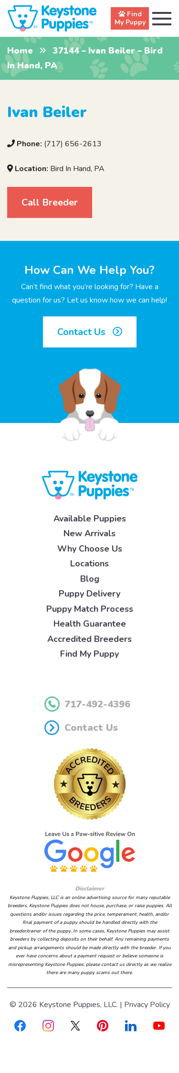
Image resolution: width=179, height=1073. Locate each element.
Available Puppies (89, 518)
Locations (89, 563)
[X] (75, 1025)
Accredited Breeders (89, 639)
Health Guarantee (89, 623)
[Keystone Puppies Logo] (89, 484)
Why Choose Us (89, 548)
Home (20, 50)
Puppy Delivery (89, 593)
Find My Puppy (89, 654)
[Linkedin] (131, 1025)
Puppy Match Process (89, 609)
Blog (89, 579)
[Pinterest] (102, 1025)
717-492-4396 (87, 704)
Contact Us (89, 331)
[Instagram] (48, 1025)
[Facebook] (20, 1025)
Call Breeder (49, 202)
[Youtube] (159, 1025)
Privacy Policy (147, 1004)
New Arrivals (89, 533)
